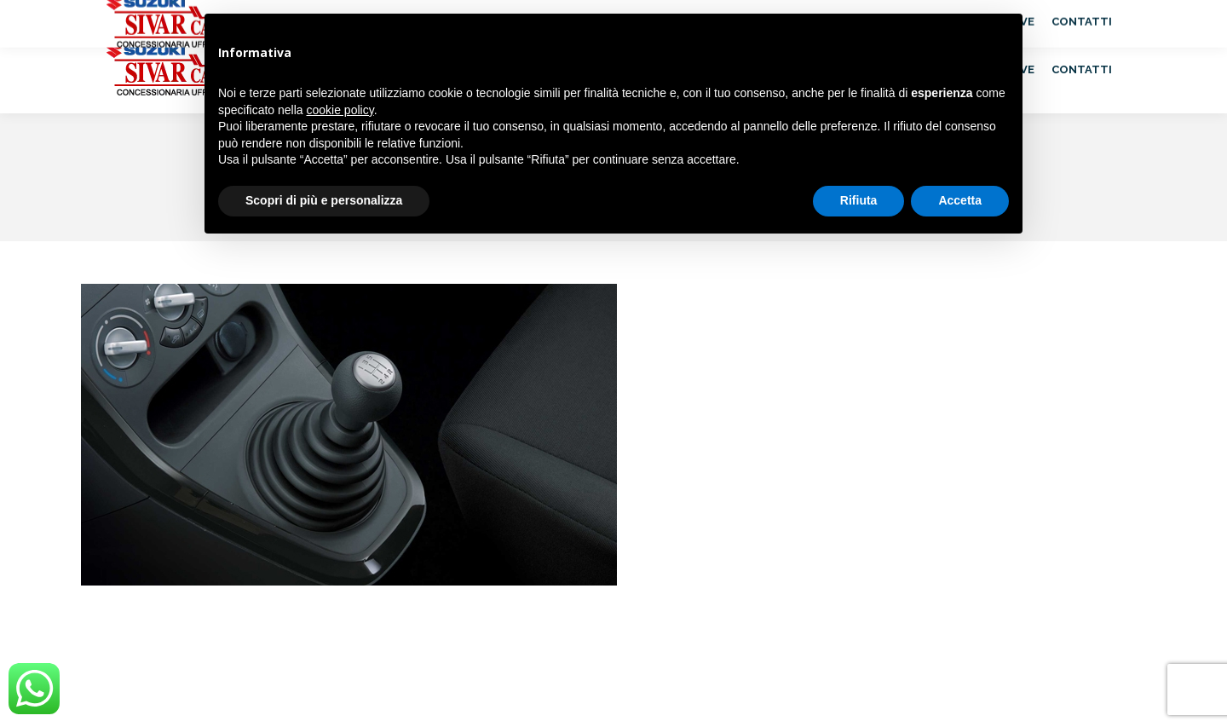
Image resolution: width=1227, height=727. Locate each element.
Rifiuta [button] (859, 200)
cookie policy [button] (340, 110)
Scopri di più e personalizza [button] (323, 200)
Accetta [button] (960, 200)
